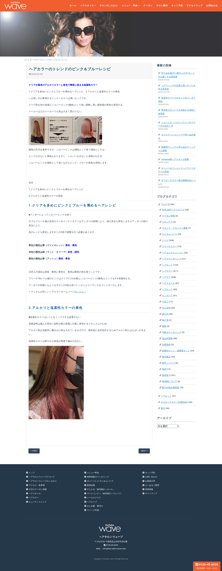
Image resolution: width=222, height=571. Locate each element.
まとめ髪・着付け (95, 506)
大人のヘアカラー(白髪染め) (174, 402)
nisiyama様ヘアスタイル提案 (175, 159)
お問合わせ (212, 5)
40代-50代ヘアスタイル (173, 209)
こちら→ (81, 291)
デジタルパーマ (169, 234)
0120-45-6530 (207, 566)
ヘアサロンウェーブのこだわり (43, 481)
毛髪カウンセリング (171, 332)
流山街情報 (167, 338)
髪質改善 (91, 485)
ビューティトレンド (38, 502)
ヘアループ (92, 502)
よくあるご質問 (152, 485)
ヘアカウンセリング (171, 259)
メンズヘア (167, 295)
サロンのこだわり (109, 5)
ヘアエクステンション (172, 252)
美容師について (169, 381)
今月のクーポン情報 (38, 489)
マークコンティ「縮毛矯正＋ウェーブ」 (105, 493)
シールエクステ (94, 497)
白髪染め (166, 344)
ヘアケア (166, 277)
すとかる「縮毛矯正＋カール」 (101, 489)
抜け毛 (165, 320)
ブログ (164, 204)
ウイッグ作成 (93, 510)
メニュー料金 (93, 473)
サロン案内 (162, 5)
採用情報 (149, 489)
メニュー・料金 (130, 5)
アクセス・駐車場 (37, 485)
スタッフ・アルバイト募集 (175, 228)
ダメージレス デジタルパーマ (100, 481)
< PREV (34, 451)
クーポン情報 (168, 216)
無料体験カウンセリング (98, 477)
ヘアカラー (167, 271)
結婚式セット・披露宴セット (176, 350)
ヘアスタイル (87, 5)
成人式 (165, 314)
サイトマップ (151, 493)
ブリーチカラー (169, 246)
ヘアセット (167, 289)
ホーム (73, 5)
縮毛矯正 (166, 356)
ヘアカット (167, 265)
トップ (32, 473)
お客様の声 (150, 481)
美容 (164, 369)
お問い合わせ (151, 477)
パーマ (165, 240)
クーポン (147, 5)
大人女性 (166, 308)
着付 (163, 408)
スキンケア (167, 222)
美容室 (165, 375)
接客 (164, 326)
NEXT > (144, 451)
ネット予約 (177, 5)
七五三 (165, 301)
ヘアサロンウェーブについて (42, 477)
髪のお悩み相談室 (170, 387)
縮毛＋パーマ (168, 363)
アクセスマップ (194, 5)
